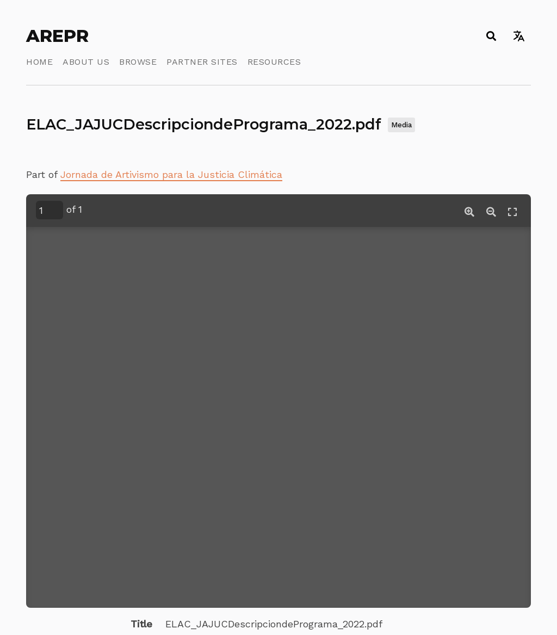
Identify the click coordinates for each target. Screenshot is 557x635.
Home (39, 62)
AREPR (57, 36)
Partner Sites (202, 62)
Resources (274, 62)
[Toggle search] (491, 36)
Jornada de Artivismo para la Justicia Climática (171, 174)
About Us (86, 62)
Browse (138, 62)
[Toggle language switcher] (518, 36)
